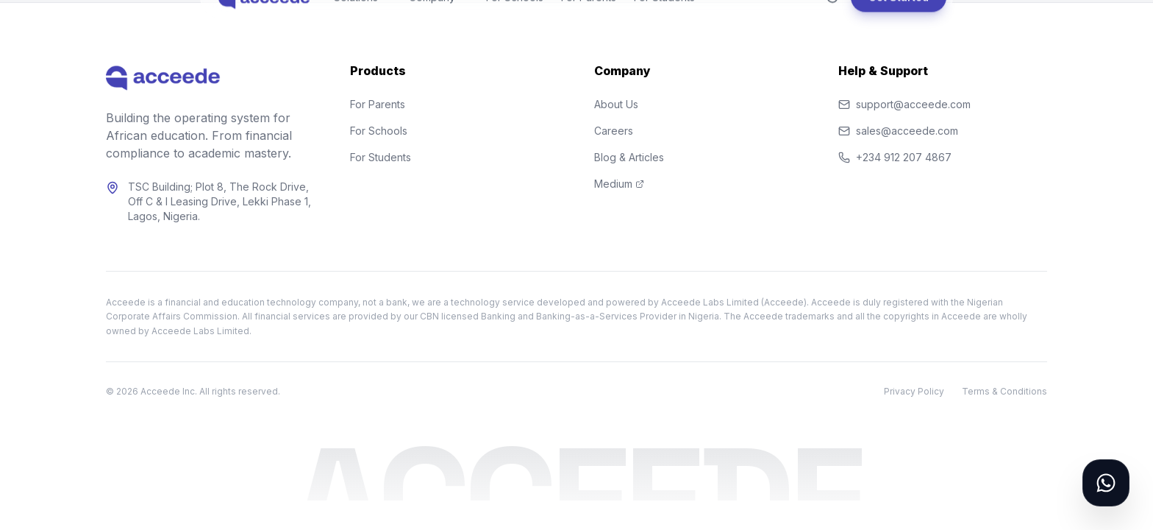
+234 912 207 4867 (895, 157)
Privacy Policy (914, 391)
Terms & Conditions (1004, 391)
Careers (613, 130)
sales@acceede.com (898, 130)
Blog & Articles (629, 157)
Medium (619, 183)
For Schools (378, 130)
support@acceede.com (904, 104)
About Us (616, 104)
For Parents (377, 104)
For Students (380, 157)
